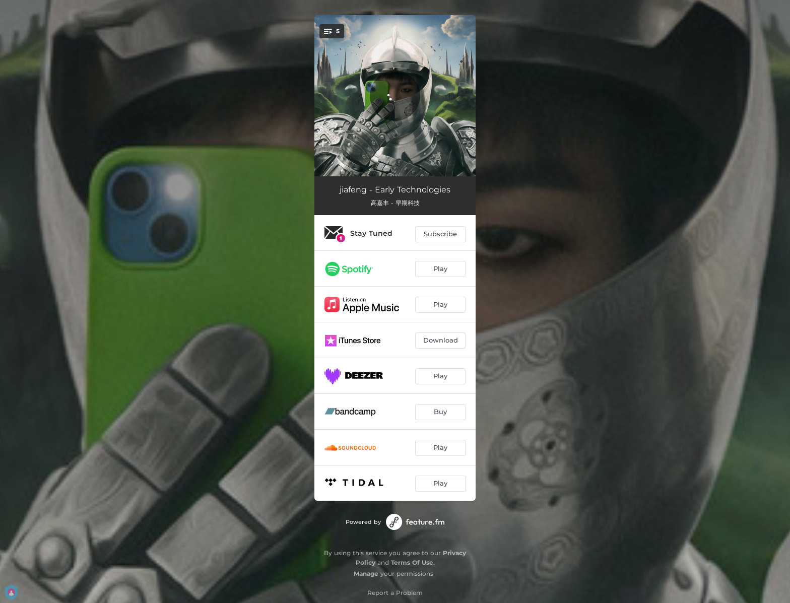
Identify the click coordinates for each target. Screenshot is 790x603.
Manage (366, 573)
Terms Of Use (412, 562)
